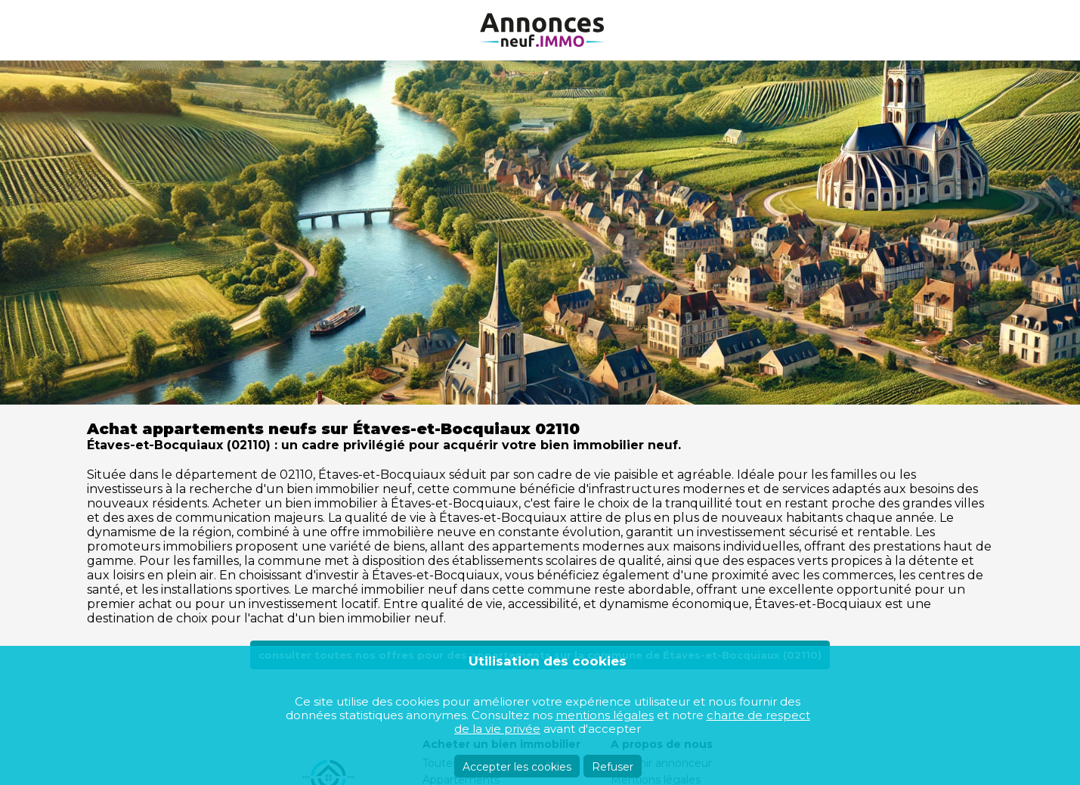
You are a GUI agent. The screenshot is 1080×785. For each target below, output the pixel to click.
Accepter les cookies (517, 767)
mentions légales (604, 715)
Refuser (612, 767)
